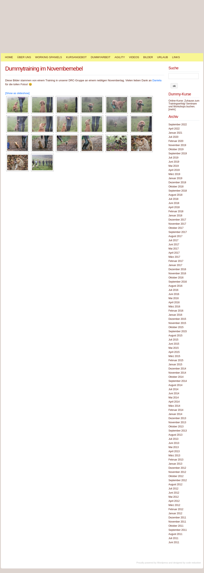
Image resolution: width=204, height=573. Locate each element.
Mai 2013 (173, 447)
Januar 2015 (175, 364)
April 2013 (174, 451)
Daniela (156, 80)
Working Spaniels (48, 57)
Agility (120, 57)
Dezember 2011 (177, 517)
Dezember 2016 (177, 269)
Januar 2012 (175, 513)
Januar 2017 (175, 265)
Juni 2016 (173, 294)
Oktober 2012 (176, 476)
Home (9, 57)
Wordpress (162, 562)
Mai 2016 (173, 298)
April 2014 (174, 401)
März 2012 (174, 505)
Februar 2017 (175, 261)
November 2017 (177, 223)
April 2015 (174, 352)
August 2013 (175, 434)
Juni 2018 (173, 203)
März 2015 (174, 356)
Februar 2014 (175, 410)
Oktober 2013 (176, 426)
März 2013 (174, 455)
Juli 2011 (173, 538)
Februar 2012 (175, 509)
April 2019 (174, 170)
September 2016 (177, 281)
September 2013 (177, 430)
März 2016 (174, 306)
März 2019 (174, 174)
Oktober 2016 (176, 277)
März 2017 (174, 256)
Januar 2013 (175, 463)
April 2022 (174, 128)
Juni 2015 (173, 343)
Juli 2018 (173, 199)
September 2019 (177, 153)
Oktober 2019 (176, 149)
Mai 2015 (173, 347)
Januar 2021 (175, 132)
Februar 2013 (175, 459)
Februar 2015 (175, 360)
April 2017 (174, 252)
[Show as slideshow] (17, 93)
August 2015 (175, 335)
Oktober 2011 (176, 525)
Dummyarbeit (100, 57)
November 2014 (177, 372)
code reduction (193, 562)
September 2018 (177, 190)
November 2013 (177, 422)
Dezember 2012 (177, 467)
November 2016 (177, 273)
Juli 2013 (173, 439)
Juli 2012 (173, 488)
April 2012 (174, 501)
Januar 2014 (175, 414)
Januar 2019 (175, 178)
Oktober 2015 (176, 327)
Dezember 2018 (177, 182)
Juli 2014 (173, 389)
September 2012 (177, 480)
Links (176, 57)
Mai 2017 (173, 248)
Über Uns (24, 57)
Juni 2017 (173, 244)
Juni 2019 (173, 161)
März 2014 (174, 405)
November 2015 (177, 323)
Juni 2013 (173, 443)
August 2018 (175, 194)
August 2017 (175, 236)
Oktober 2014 (176, 376)
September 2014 (177, 381)
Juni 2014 (173, 393)
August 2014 (175, 385)
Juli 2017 (173, 240)
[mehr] (172, 109)
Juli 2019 (173, 157)
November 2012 (177, 472)
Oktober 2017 (176, 228)
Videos (134, 57)
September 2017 (177, 232)
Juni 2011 (173, 542)
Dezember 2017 (177, 219)
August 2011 (175, 534)
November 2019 (177, 145)
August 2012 (175, 484)
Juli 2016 (173, 290)
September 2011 (177, 530)
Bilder (148, 57)
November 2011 (177, 521)
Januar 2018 (175, 215)
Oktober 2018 (176, 186)
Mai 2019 (173, 165)
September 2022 (177, 124)
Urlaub (162, 57)
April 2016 (174, 302)
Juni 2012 (173, 492)
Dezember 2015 (177, 319)
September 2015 (177, 331)
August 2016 (175, 285)
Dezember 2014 (177, 368)
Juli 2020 (173, 136)
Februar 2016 (175, 310)
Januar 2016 (175, 314)
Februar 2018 (175, 211)
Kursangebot (76, 57)
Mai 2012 (173, 496)
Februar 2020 (175, 141)
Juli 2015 (173, 339)
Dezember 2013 (177, 418)
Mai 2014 (173, 397)
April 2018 (174, 207)
